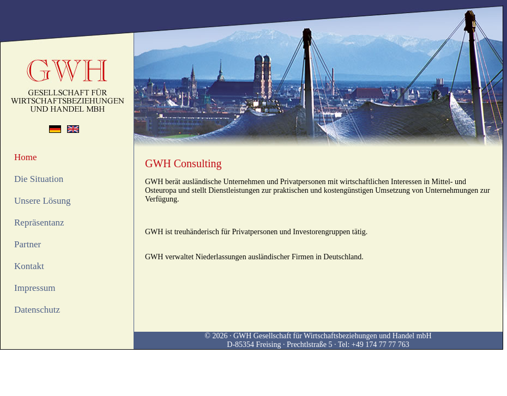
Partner (27, 244)
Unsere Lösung (42, 201)
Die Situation (38, 179)
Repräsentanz (39, 222)
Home (25, 157)
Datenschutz (37, 309)
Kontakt (29, 266)
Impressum (35, 288)
